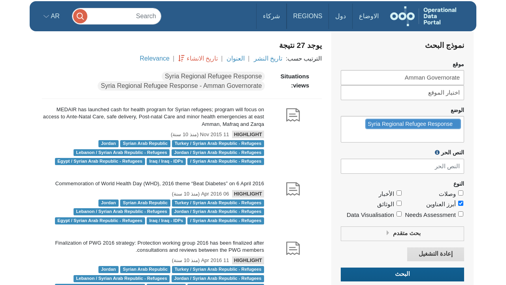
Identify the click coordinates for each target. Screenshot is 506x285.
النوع (458, 184)
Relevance (155, 58)
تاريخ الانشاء (202, 58)
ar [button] (54, 16)
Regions (308, 16)
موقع (458, 64)
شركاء (271, 16)
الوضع (457, 110)
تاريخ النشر (268, 58)
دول (340, 16)
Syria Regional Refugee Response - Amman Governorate (181, 85)
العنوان (236, 58)
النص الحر (449, 152)
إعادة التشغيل (436, 254)
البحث (402, 274)
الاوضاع (369, 16)
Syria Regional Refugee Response (213, 76)
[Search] (116, 16)
